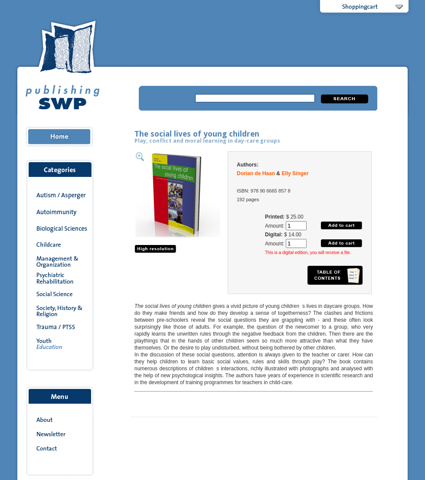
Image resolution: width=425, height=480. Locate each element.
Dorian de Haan (256, 173)
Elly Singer (294, 173)
